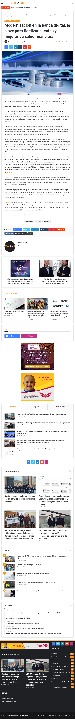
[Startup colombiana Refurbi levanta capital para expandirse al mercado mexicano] (9, 416)
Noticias (55, 653)
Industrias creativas (58, 669)
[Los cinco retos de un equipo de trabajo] (9, 567)
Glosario (57, 715)
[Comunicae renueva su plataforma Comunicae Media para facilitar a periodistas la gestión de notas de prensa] (9, 451)
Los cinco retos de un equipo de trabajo (29, 565)
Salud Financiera (43, 221)
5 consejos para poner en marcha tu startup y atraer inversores (36, 582)
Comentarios (60, 407)
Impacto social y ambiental (61, 657)
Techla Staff (11, 42)
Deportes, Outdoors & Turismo (61, 672)
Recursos (55, 660)
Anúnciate (64, 715)
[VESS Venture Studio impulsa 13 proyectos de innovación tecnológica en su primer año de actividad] (9, 425)
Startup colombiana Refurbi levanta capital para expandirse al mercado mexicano (41, 414)
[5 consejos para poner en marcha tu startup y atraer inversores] (9, 584)
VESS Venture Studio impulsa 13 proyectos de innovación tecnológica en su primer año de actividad (36, 679)
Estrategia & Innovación (60, 687)
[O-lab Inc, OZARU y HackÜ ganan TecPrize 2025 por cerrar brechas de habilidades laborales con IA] (9, 434)
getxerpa (9, 172)
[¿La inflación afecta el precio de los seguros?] (14, 303)
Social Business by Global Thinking (63, 682)
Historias (55, 663)
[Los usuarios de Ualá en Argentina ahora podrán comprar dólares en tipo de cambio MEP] (9, 558)
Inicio (6, 15)
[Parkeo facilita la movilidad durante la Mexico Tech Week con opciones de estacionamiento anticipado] (60, 303)
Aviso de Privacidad (7, 698)
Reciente (13, 407)
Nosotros (51, 715)
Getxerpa (7, 202)
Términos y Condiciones (8, 701)
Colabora (70, 715)
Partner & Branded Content (17, 15)
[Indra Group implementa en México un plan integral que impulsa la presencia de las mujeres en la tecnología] (37, 303)
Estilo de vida (56, 675)
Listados (55, 679)
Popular (36, 407)
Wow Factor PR (25, 215)
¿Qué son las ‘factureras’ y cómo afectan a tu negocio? (33, 573)
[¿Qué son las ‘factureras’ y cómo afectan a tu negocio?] (9, 576)
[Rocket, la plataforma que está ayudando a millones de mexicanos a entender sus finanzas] (9, 593)
